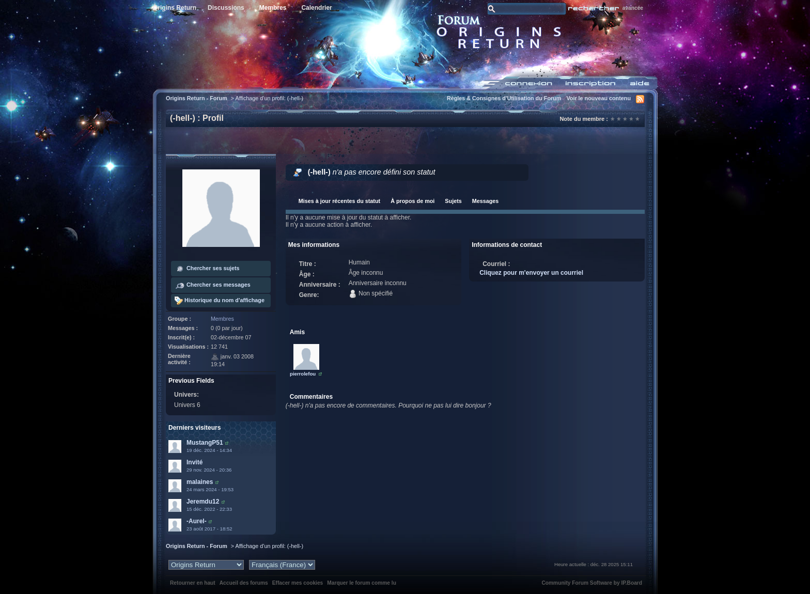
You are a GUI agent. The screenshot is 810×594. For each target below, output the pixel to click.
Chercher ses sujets (207, 268)
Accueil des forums (244, 583)
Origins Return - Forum (196, 98)
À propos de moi (412, 201)
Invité (194, 462)
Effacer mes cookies (297, 583)
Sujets (453, 201)
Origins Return (174, 7)
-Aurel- (196, 521)
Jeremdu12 (202, 501)
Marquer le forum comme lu (361, 583)
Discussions (226, 7)
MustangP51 (204, 442)
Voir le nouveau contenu (598, 98)
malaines (199, 482)
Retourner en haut (192, 583)
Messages (485, 201)
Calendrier (316, 7)
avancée (632, 8)
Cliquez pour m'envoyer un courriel (531, 272)
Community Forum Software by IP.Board (591, 583)
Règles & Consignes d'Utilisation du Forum (504, 98)
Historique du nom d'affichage (219, 300)
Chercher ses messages (213, 285)
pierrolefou (303, 374)
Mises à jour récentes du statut (339, 201)
